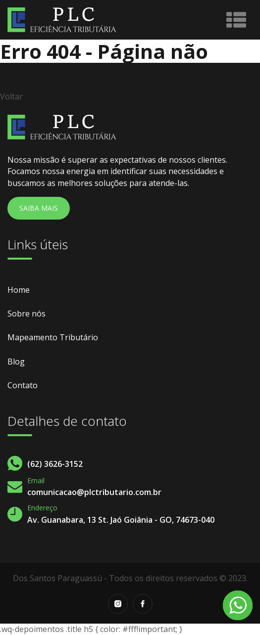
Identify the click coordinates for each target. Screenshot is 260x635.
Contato (22, 385)
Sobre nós (26, 313)
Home (18, 289)
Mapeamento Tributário (52, 337)
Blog (16, 361)
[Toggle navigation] (236, 19)
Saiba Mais (38, 208)
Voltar (11, 96)
